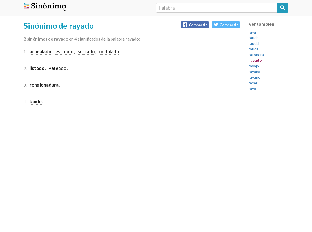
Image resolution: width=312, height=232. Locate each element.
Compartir (195, 24)
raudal (254, 43)
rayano (254, 77)
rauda (253, 49)
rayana (254, 71)
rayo (252, 88)
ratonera (256, 54)
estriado (64, 51)
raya (252, 32)
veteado (57, 68)
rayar (253, 82)
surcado (86, 51)
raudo (254, 37)
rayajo (254, 65)
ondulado (109, 51)
